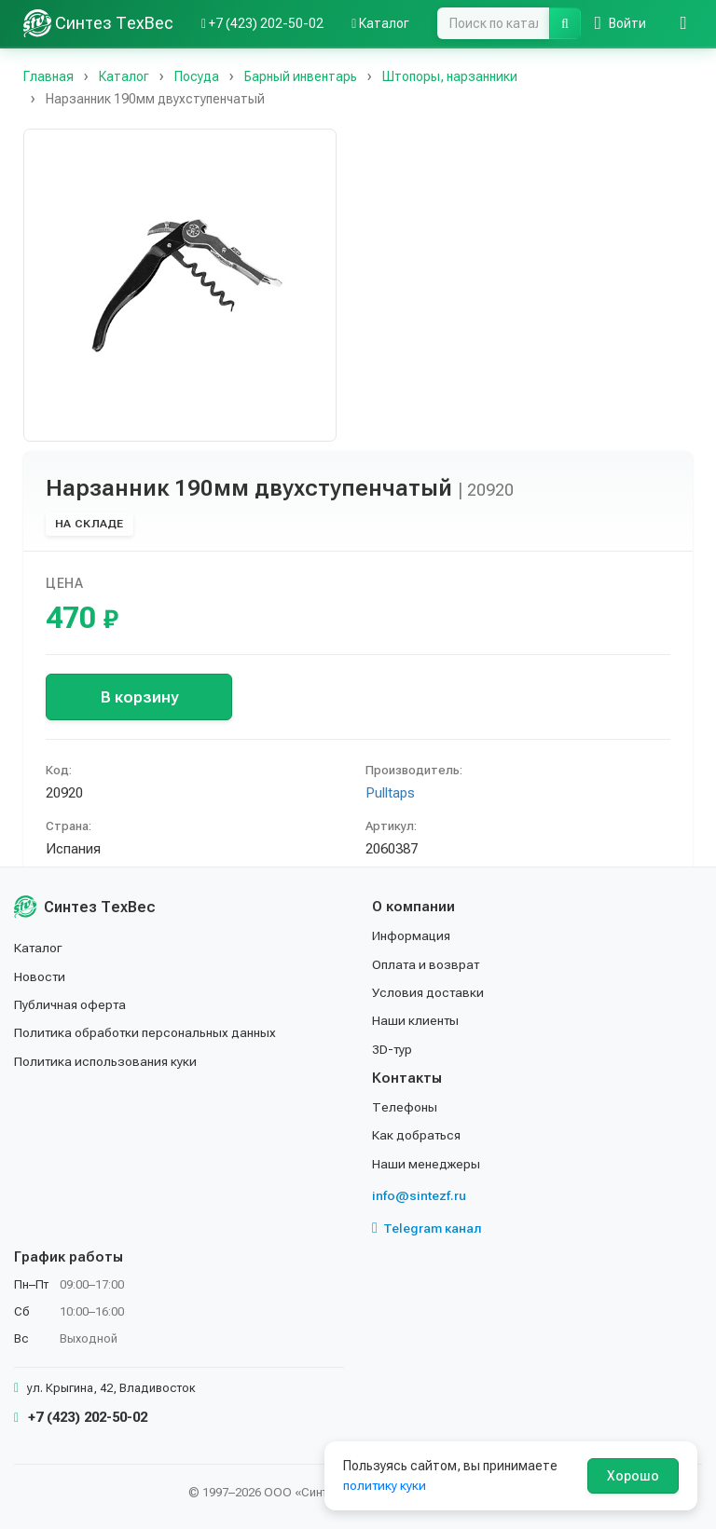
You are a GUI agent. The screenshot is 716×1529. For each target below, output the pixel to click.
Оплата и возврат (427, 963)
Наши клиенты (416, 1020)
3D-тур (393, 1049)
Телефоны (404, 1106)
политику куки (385, 1485)
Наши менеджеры (426, 1163)
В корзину (139, 697)
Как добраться (417, 1134)
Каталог (39, 947)
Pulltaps (390, 793)
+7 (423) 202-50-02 (80, 1417)
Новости (40, 975)
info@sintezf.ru (419, 1195)
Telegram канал (427, 1228)
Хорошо (633, 1475)
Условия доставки (429, 992)
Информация (412, 935)
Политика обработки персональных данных (147, 1032)
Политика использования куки (107, 1061)
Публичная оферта (71, 1004)
